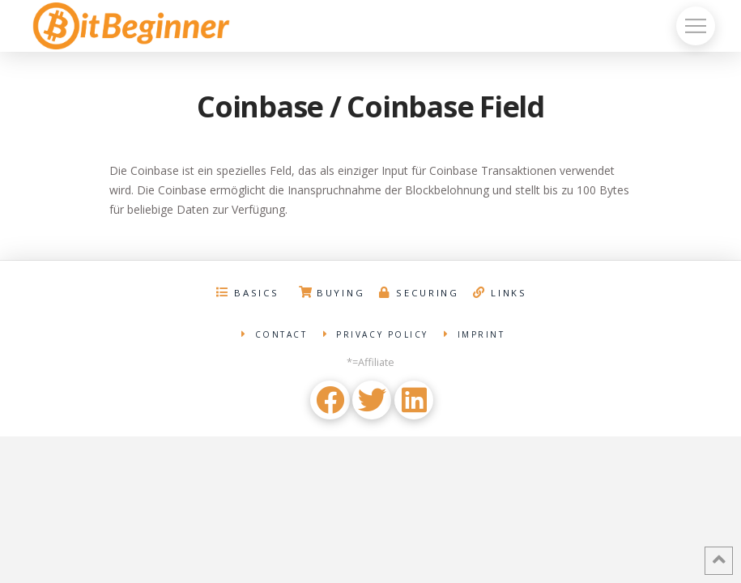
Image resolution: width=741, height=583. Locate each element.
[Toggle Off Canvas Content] (695, 25)
